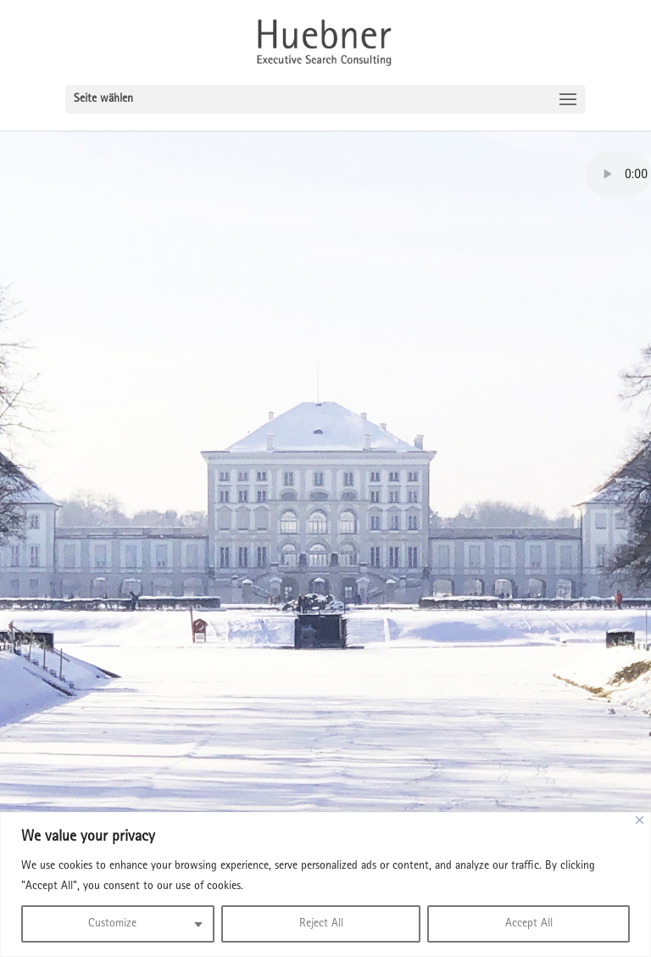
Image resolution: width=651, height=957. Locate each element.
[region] (325, 884)
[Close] (639, 820)
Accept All (529, 924)
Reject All (321, 924)
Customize (112, 924)
